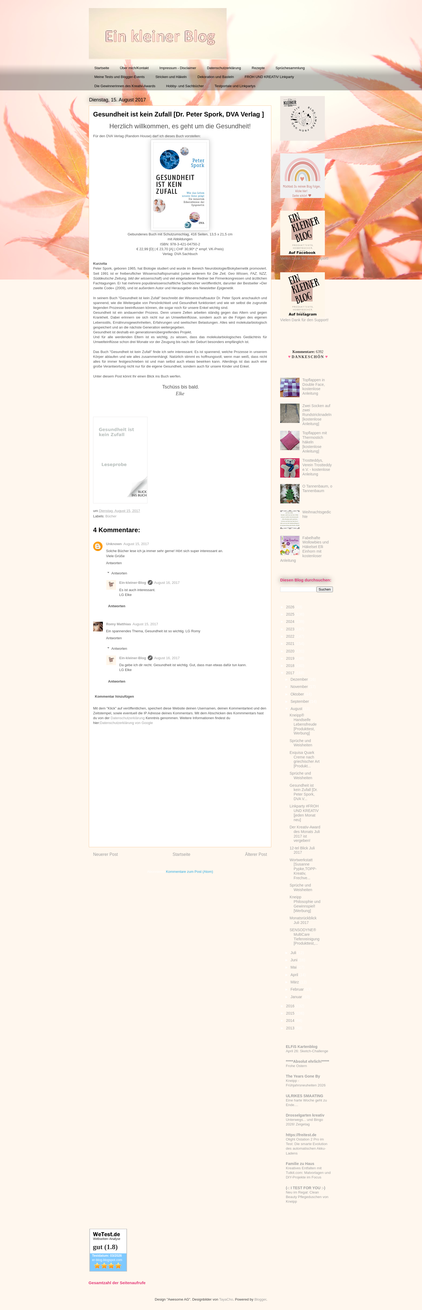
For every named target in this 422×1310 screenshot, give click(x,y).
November (299, 686)
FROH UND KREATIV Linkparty (269, 77)
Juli (293, 953)
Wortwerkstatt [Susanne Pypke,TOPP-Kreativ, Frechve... (303, 869)
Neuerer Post (105, 854)
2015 (291, 1013)
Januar (296, 997)
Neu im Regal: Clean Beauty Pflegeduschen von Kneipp (307, 1197)
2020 (291, 651)
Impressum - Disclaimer (177, 68)
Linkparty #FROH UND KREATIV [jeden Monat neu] (304, 813)
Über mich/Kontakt (134, 68)
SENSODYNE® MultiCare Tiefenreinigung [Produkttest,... (304, 936)
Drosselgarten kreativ (305, 1115)
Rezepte (258, 68)
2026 (291, 607)
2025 (291, 614)
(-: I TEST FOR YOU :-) (305, 1188)
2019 (291, 658)
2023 (291, 629)
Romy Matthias (118, 624)
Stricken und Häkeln (171, 77)
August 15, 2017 (136, 544)
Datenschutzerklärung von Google (126, 723)
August (296, 709)
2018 (291, 665)
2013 (291, 1028)
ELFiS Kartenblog (301, 1046)
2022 (291, 636)
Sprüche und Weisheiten (301, 743)
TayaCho (226, 1299)
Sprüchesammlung (290, 68)
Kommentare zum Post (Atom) (189, 872)
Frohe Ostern (296, 1066)
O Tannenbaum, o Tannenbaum (317, 488)
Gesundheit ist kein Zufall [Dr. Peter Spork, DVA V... (304, 792)
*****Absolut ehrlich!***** (307, 1061)
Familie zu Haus (300, 1163)
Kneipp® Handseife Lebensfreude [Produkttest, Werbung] (303, 724)
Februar (297, 989)
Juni (294, 960)
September (300, 701)
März (295, 982)
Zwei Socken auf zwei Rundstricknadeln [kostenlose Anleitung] (317, 415)
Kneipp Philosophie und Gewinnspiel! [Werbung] (305, 904)
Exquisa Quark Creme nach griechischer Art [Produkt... (304, 759)
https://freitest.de (301, 1135)
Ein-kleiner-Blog (132, 583)
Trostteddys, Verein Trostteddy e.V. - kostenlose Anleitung (317, 467)
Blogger (260, 1299)
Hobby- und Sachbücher (185, 86)
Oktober (297, 694)
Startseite (101, 68)
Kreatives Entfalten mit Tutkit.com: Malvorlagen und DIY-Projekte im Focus (308, 1173)
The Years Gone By (303, 1076)
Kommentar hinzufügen (114, 696)
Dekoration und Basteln (216, 77)
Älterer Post (256, 854)
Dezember (299, 679)
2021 (291, 643)
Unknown (114, 544)
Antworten (114, 563)
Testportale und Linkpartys (234, 86)
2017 (291, 673)
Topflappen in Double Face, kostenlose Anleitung (314, 387)
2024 (291, 621)
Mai (293, 967)
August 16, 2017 (167, 583)
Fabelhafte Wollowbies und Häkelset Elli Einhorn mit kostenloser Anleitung (304, 549)
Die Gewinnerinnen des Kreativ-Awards (125, 86)
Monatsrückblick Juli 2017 (303, 920)
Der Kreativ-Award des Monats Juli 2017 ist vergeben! (305, 834)
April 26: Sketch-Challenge (307, 1051)
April (294, 975)
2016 (291, 1006)
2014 (291, 1020)
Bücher (111, 516)
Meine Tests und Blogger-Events (119, 77)
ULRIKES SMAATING (304, 1096)
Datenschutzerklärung (224, 68)
